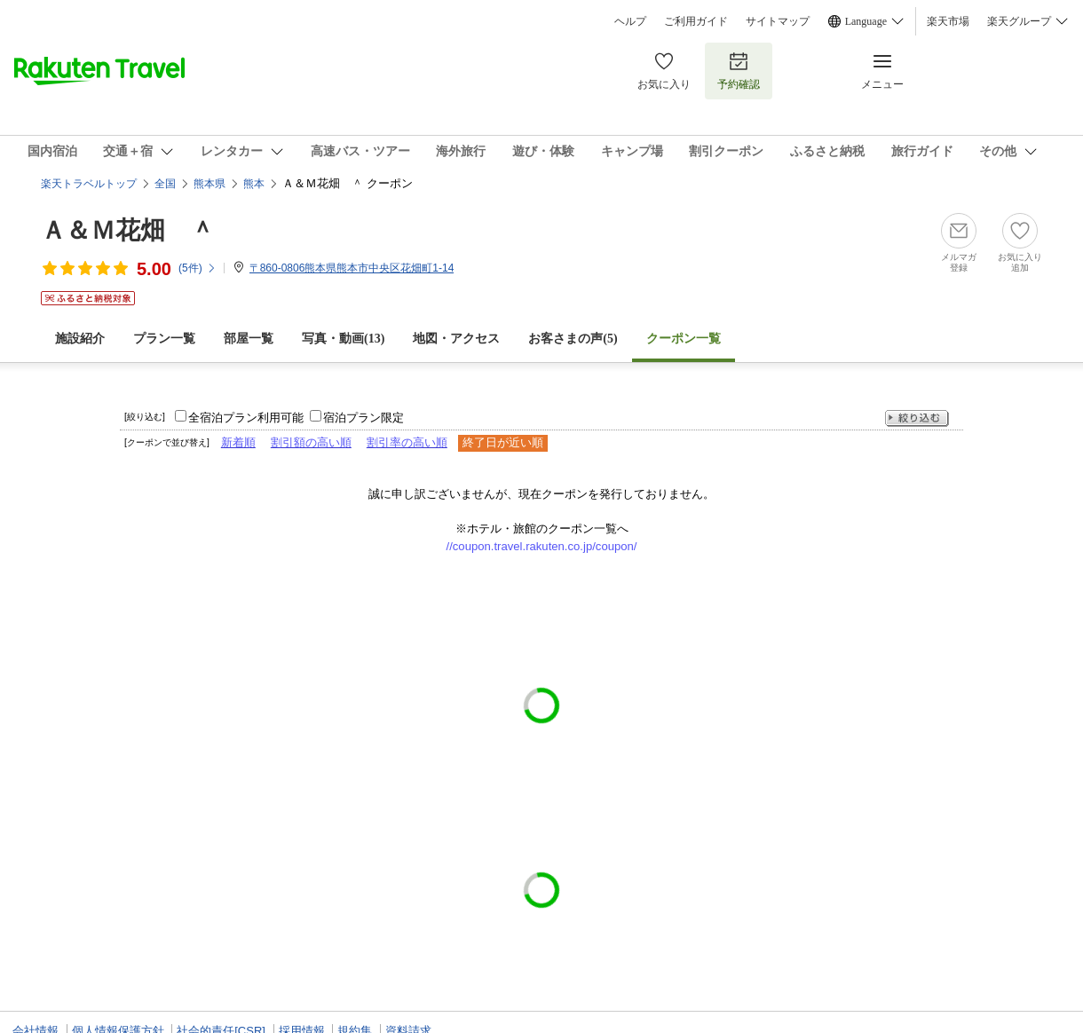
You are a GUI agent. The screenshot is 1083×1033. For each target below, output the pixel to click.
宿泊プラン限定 (363, 417)
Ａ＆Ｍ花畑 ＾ (128, 230)
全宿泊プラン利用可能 (246, 417)
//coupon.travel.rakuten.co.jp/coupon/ (542, 546)
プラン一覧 (164, 338)
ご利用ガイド (696, 21)
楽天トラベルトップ (89, 183)
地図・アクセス (456, 338)
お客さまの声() (572, 338)
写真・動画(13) (343, 338)
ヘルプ (630, 21)
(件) (197, 268)
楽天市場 (948, 21)
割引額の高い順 (311, 442)
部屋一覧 (248, 338)
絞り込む (917, 418)
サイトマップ (778, 21)
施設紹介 (80, 338)
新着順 (238, 442)
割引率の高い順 (407, 442)
